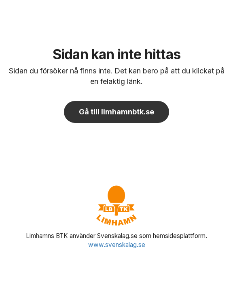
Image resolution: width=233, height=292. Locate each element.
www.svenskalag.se (116, 245)
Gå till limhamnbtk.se (116, 111)
